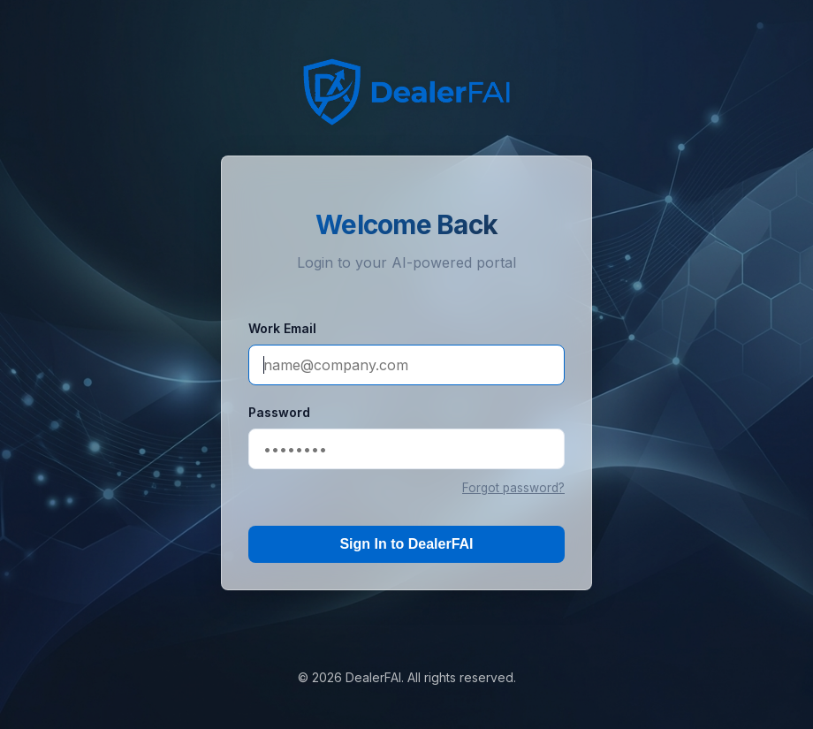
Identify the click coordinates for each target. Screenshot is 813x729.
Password (279, 412)
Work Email (282, 328)
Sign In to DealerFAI (406, 543)
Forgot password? (513, 488)
